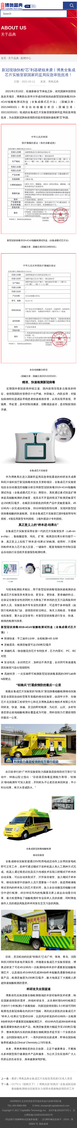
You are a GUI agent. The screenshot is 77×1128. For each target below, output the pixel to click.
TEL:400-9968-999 (16, 1105)
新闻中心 (26, 58)
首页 (3, 58)
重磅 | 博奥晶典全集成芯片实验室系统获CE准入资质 (36, 1078)
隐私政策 (43, 1124)
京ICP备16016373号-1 (60, 1110)
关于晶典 (13, 58)
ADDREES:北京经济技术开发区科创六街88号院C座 (35, 1101)
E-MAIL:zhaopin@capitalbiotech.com (51, 1105)
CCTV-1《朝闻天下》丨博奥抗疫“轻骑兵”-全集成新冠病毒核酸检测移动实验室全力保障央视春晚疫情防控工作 (38, 1086)
